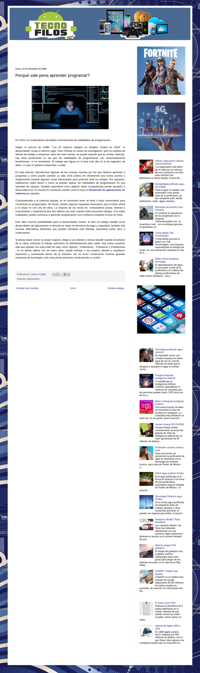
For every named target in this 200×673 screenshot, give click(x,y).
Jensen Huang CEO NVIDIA (169, 424)
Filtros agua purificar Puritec (169, 473)
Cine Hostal (80, 300)
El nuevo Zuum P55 (165, 603)
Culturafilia (107, 304)
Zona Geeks (108, 297)
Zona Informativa (22, 297)
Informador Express (64, 297)
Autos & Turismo (106, 300)
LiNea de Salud (48, 297)
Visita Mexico (80, 304)
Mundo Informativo (40, 304)
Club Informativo (80, 297)
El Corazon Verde (94, 304)
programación (33, 279)
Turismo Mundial (55, 304)
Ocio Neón (30, 300)
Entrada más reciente (27, 288)
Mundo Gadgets (92, 300)
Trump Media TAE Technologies (164, 234)
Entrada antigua (116, 288)
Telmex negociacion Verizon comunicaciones (169, 162)
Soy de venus (41, 300)
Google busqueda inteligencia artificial (165, 376)
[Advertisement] (60, 52)
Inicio (73, 288)
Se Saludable (69, 304)
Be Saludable (36, 297)
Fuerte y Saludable (55, 300)
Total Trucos (69, 300)
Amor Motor (117, 304)
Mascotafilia (26, 304)
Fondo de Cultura (95, 297)
